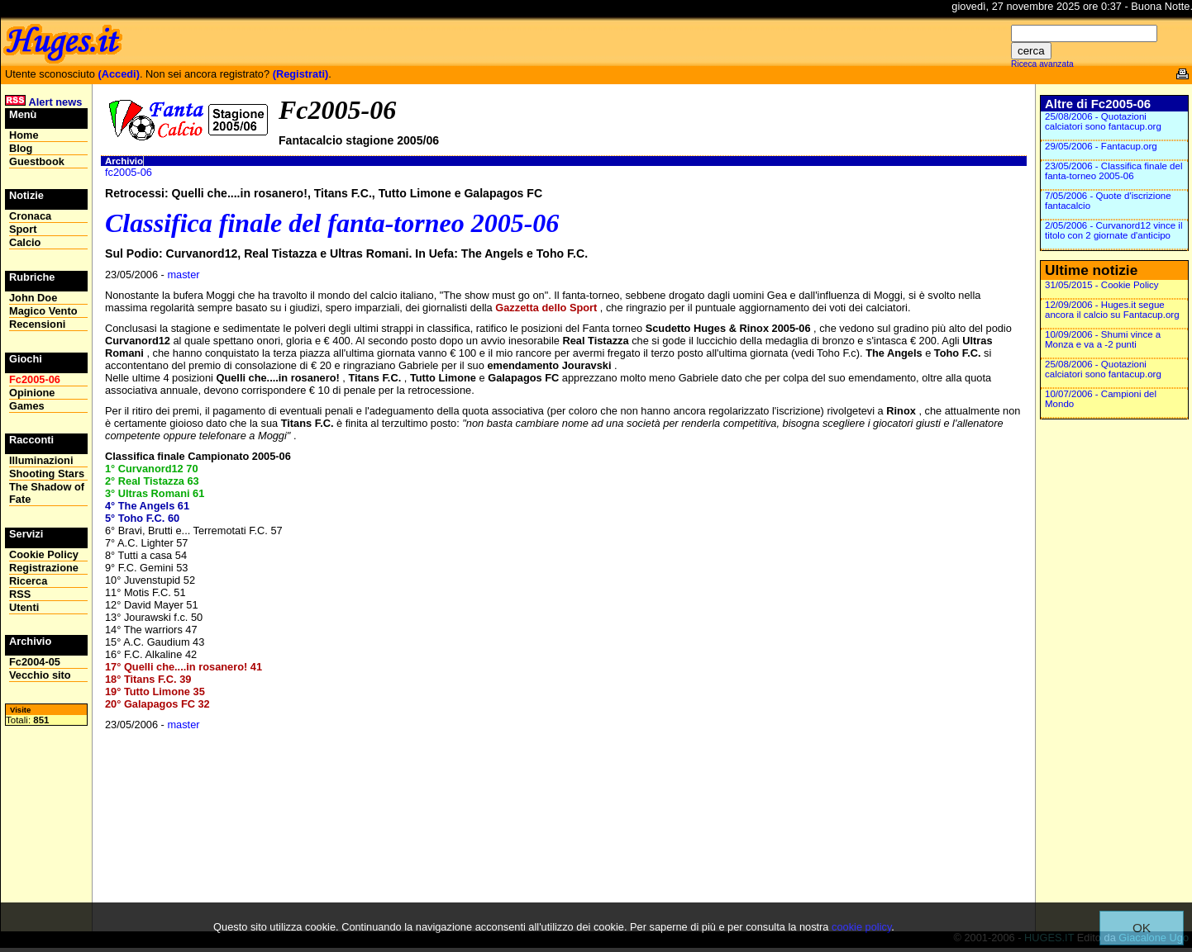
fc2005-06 (128, 172)
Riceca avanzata (1042, 64)
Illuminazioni (41, 460)
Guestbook (36, 161)
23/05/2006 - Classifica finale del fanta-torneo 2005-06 (1113, 171)
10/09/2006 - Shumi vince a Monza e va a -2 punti (1103, 339)
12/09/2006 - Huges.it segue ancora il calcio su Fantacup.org (1112, 310)
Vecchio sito (40, 675)
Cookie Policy (44, 554)
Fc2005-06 (34, 379)
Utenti (24, 607)
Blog (20, 148)
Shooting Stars (46, 473)
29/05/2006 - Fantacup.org (1101, 146)
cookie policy (861, 927)
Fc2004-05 (34, 662)
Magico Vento (43, 311)
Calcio (25, 242)
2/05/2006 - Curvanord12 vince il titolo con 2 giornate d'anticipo (1113, 230)
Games (27, 406)
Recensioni (37, 324)
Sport (22, 229)
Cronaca (30, 216)
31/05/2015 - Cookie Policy (1102, 285)
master (183, 274)
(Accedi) (119, 74)
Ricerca (28, 581)
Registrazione (44, 567)
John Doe (33, 297)
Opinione (32, 392)
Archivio (124, 161)
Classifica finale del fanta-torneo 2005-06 (332, 223)
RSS (20, 594)
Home (24, 135)
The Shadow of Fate (46, 493)
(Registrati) (301, 74)
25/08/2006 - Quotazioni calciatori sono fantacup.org (1103, 121)
